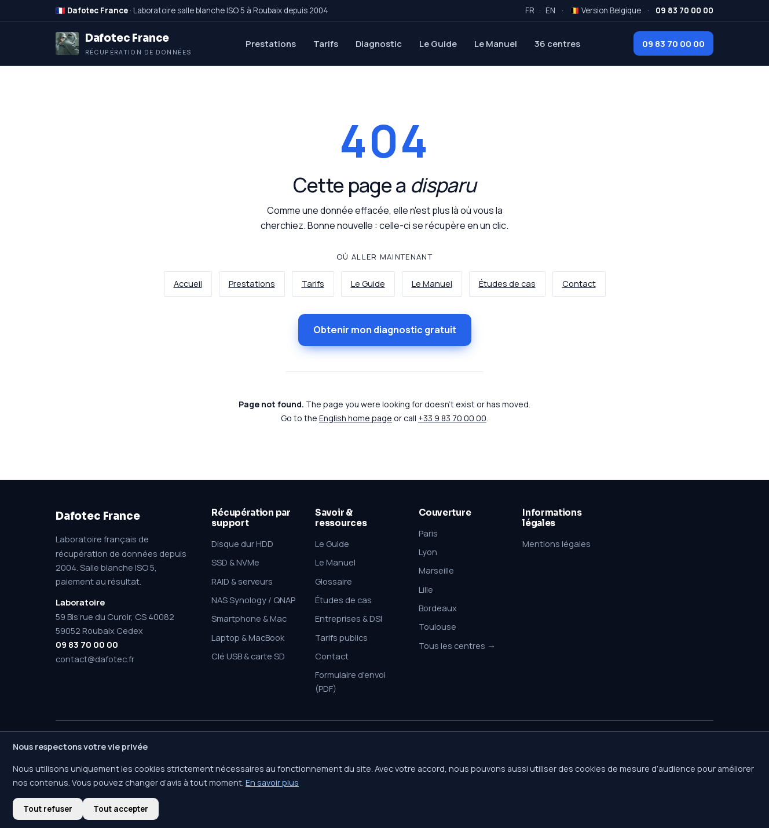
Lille (426, 589)
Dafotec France (98, 516)
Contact (579, 283)
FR (529, 10)
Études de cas (507, 283)
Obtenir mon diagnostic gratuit (384, 329)
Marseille (436, 570)
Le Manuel (495, 43)
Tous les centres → (457, 645)
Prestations (271, 43)
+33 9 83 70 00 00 (452, 418)
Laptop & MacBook (247, 637)
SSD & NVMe (235, 562)
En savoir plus (272, 782)
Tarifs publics (341, 637)
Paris (428, 533)
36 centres (557, 43)
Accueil (188, 283)
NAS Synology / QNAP (253, 600)
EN (550, 10)
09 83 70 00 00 (673, 43)
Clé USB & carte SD (248, 656)
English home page (355, 418)
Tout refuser (47, 809)
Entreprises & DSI (348, 618)
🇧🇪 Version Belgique (605, 10)
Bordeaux (438, 608)
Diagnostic (379, 43)
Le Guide (438, 43)
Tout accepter (120, 809)
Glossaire (333, 581)
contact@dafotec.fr (95, 659)
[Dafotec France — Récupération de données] (124, 43)
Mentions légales (556, 543)
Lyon (428, 551)
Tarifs (325, 43)
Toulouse (437, 626)
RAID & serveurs (242, 581)
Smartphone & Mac (249, 618)
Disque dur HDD (242, 543)
